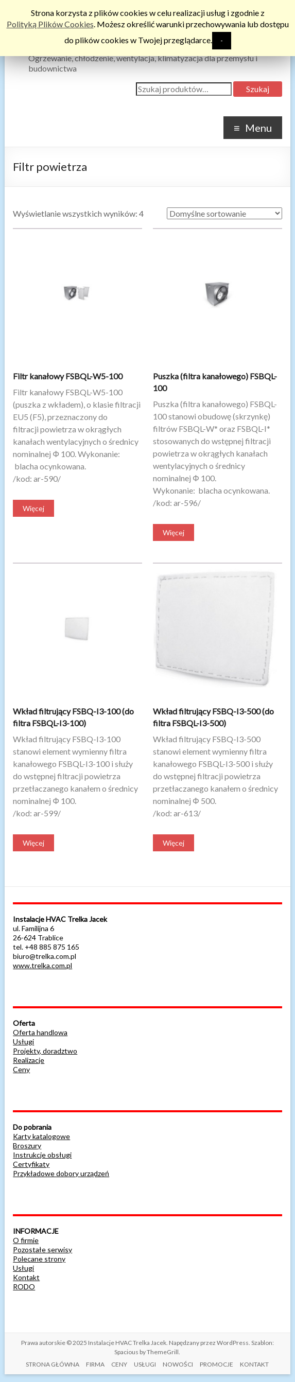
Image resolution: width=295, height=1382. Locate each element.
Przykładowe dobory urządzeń (61, 1173)
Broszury (27, 1145)
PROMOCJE (216, 1364)
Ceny (21, 1069)
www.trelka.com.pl (42, 965)
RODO (24, 1286)
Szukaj (257, 89)
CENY (119, 1364)
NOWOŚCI (178, 1364)
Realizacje (28, 1060)
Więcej (33, 508)
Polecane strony (39, 1258)
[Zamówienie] (224, 213)
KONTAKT (254, 1364)
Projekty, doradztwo (45, 1050)
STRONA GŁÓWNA (52, 1364)
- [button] (221, 40)
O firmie (26, 1240)
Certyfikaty (31, 1164)
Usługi (23, 1041)
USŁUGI (145, 1364)
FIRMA (95, 1364)
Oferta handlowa (40, 1032)
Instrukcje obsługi (42, 1154)
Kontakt (26, 1277)
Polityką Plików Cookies (50, 24)
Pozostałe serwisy (42, 1249)
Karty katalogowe (41, 1136)
